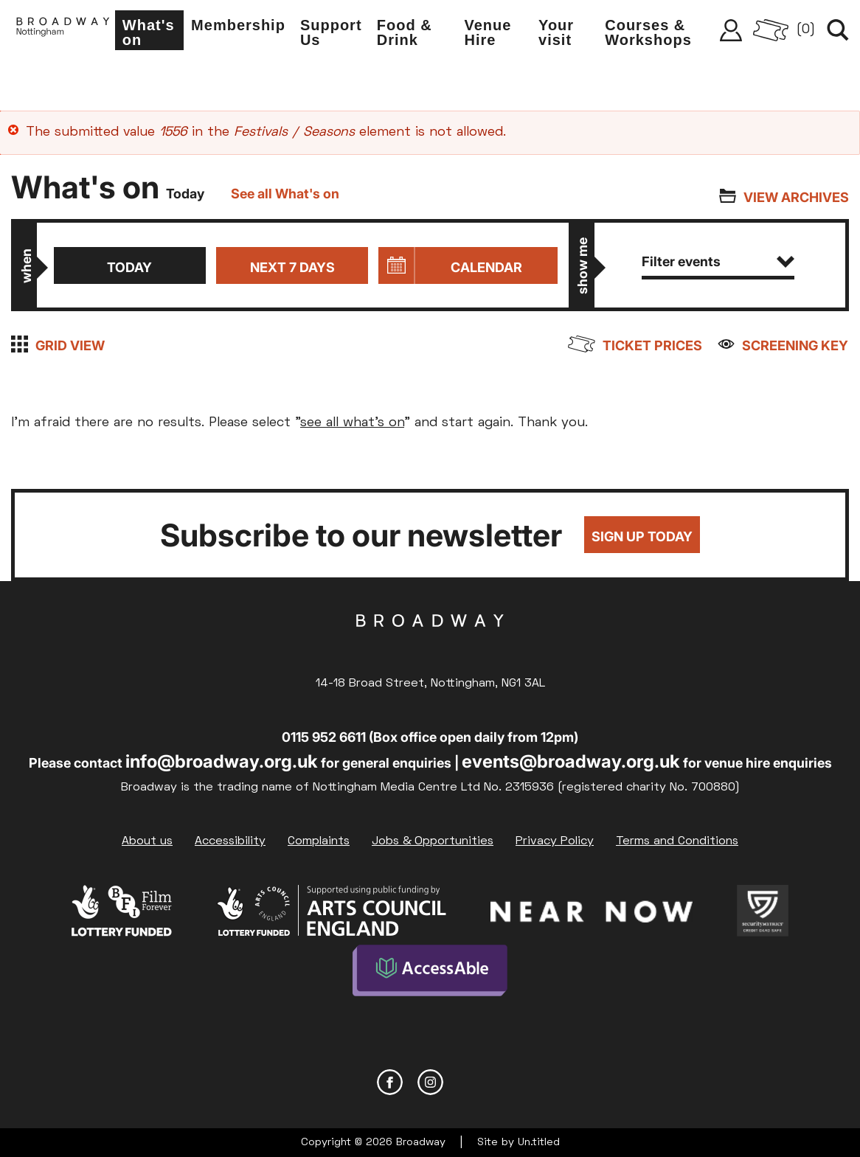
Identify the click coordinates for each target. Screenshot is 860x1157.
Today (129, 267)
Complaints (319, 841)
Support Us (337, 33)
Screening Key (796, 345)
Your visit (559, 33)
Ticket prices (653, 345)
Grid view (70, 345)
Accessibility (230, 841)
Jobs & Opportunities (432, 841)
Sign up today (642, 537)
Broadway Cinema (430, 643)
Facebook (390, 1081)
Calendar (486, 267)
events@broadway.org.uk (571, 761)
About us (147, 841)
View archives (796, 197)
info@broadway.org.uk (221, 761)
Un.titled (539, 1142)
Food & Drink (409, 33)
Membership (244, 26)
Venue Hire (492, 33)
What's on (155, 33)
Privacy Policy (555, 841)
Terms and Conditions (677, 841)
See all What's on (285, 193)
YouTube (471, 1081)
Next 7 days (292, 267)
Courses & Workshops (650, 33)
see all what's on (352, 423)
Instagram (430, 1081)
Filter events (718, 261)
